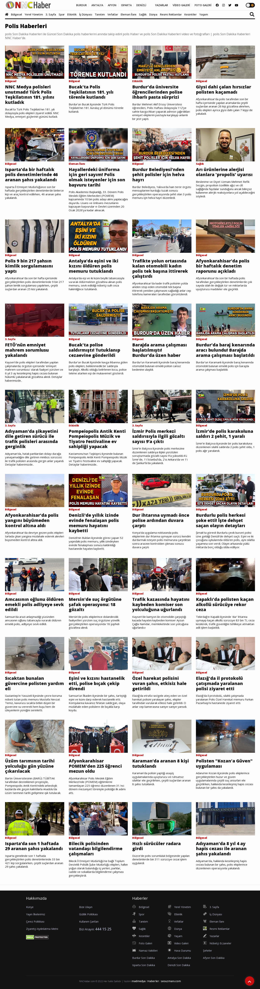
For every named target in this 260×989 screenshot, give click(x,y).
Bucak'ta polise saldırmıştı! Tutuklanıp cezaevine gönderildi (94, 350)
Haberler (153, 981)
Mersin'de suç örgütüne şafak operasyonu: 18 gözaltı (95, 604)
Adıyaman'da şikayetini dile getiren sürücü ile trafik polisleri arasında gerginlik (31, 439)
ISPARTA (126, 5)
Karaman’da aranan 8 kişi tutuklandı (160, 763)
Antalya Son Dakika (179, 958)
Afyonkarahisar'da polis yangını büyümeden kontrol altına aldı (31, 520)
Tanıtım (100, 14)
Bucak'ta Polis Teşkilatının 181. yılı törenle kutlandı (91, 92)
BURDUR (81, 5)
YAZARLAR (161, 5)
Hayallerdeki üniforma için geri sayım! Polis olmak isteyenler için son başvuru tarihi (97, 177)
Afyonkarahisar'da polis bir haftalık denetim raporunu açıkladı (222, 266)
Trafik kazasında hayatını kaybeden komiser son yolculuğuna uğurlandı (160, 604)
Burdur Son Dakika (143, 958)
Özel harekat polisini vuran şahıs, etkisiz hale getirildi (159, 683)
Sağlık (143, 14)
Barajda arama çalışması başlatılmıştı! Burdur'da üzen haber (159, 350)
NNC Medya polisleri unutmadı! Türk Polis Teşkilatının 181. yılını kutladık (29, 94)
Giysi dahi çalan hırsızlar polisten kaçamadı (223, 89)
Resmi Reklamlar (171, 14)
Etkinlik (71, 14)
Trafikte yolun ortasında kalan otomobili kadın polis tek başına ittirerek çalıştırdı (160, 268)
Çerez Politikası (35, 921)
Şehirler (207, 950)
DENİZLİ (141, 5)
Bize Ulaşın (85, 907)
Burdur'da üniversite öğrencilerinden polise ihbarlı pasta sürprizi (157, 92)
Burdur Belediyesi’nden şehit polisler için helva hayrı (158, 174)
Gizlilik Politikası (88, 914)
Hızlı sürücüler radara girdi (156, 846)
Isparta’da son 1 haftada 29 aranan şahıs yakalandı (34, 846)
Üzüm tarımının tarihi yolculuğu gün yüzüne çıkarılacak (30, 766)
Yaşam (203, 14)
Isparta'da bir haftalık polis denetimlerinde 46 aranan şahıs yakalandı (31, 174)
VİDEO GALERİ (181, 5)
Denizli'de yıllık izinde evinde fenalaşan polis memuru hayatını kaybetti (94, 523)
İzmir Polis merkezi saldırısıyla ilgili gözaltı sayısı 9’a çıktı (158, 436)
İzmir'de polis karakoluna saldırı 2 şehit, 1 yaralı (224, 434)
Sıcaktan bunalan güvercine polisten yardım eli (34, 683)
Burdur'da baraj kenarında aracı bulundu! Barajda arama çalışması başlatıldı (225, 350)
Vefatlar (112, 14)
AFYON (112, 5)
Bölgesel (16, 14)
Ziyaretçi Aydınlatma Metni (42, 929)
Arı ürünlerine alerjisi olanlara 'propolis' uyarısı (224, 172)
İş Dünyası (85, 14)
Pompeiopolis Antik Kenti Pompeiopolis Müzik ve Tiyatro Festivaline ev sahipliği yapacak (97, 439)
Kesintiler (190, 14)
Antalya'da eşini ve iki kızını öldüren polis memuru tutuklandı (93, 266)
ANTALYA (97, 5)
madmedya (138, 981)
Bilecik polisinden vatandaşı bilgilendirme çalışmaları (95, 848)
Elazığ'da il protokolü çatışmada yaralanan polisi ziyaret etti (219, 683)
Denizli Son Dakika (179, 965)
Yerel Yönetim (34, 14)
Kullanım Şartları (89, 921)
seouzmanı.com (171, 981)
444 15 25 (103, 928)
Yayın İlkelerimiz (35, 914)
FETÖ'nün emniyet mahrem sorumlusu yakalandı (27, 350)
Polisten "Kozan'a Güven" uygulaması (224, 763)
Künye (30, 907)
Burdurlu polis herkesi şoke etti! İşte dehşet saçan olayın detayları (220, 520)
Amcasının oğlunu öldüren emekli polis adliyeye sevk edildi (34, 604)
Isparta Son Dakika (143, 965)
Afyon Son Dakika (213, 958)
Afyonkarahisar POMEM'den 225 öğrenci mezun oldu (95, 766)
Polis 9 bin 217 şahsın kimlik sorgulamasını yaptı (29, 266)
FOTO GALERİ (203, 5)
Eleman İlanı (129, 14)
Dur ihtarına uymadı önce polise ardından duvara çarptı (160, 520)
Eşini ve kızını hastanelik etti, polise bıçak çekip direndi (97, 683)
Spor (62, 14)
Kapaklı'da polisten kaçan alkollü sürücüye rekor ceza (225, 604)
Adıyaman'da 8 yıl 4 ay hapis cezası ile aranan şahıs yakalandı (221, 848)
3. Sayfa (51, 14)
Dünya (153, 14)
